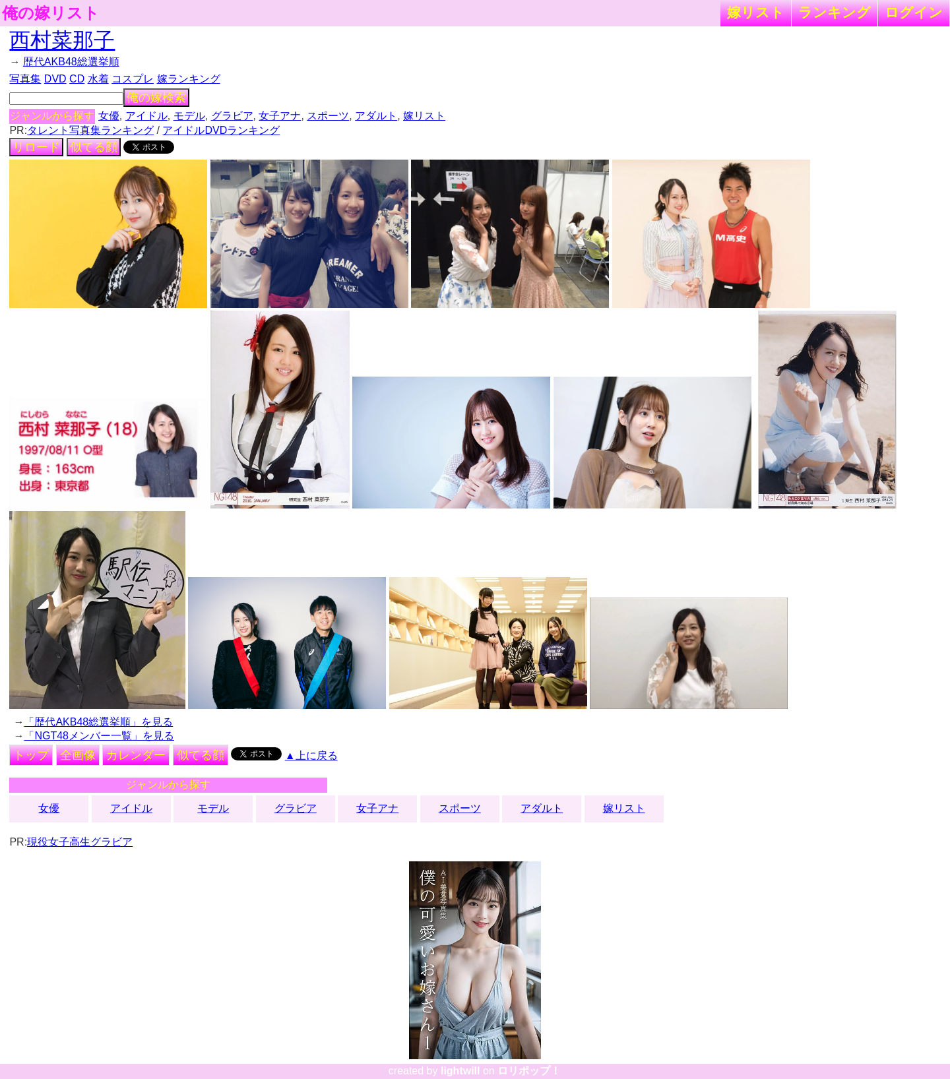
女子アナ (280, 115)
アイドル (146, 115)
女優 (108, 115)
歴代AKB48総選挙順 (71, 61)
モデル (189, 115)
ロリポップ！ (529, 1070)
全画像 (78, 755)
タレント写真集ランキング (90, 130)
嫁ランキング (188, 78)
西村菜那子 (62, 40)
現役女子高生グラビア (80, 842)
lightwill (460, 1070)
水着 (98, 78)
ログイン (914, 12)
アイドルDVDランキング (221, 130)
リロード (36, 147)
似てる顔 (93, 147)
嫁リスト (755, 12)
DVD (55, 78)
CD (76, 78)
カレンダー (136, 755)
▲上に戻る (311, 755)
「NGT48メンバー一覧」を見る (99, 735)
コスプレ (132, 78)
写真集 (25, 78)
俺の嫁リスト (51, 13)
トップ (31, 755)
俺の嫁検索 (156, 97)
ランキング (834, 12)
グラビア (232, 115)
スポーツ (328, 115)
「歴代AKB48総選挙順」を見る (98, 721)
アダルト (376, 115)
